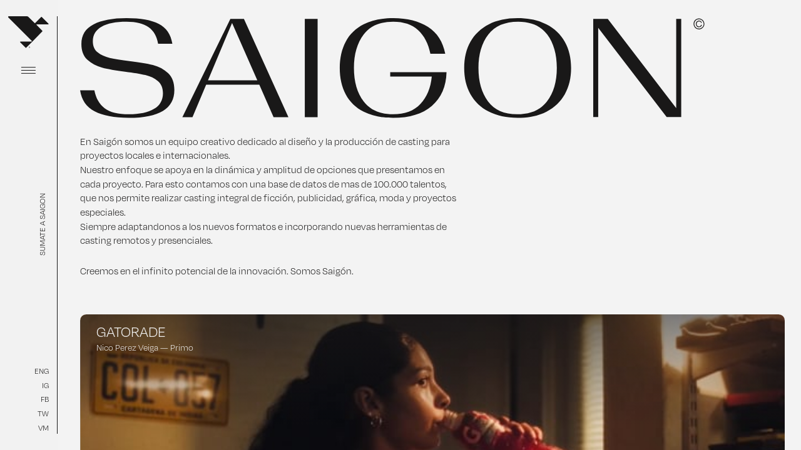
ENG (41, 371)
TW (43, 413)
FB (45, 399)
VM (43, 427)
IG (45, 385)
